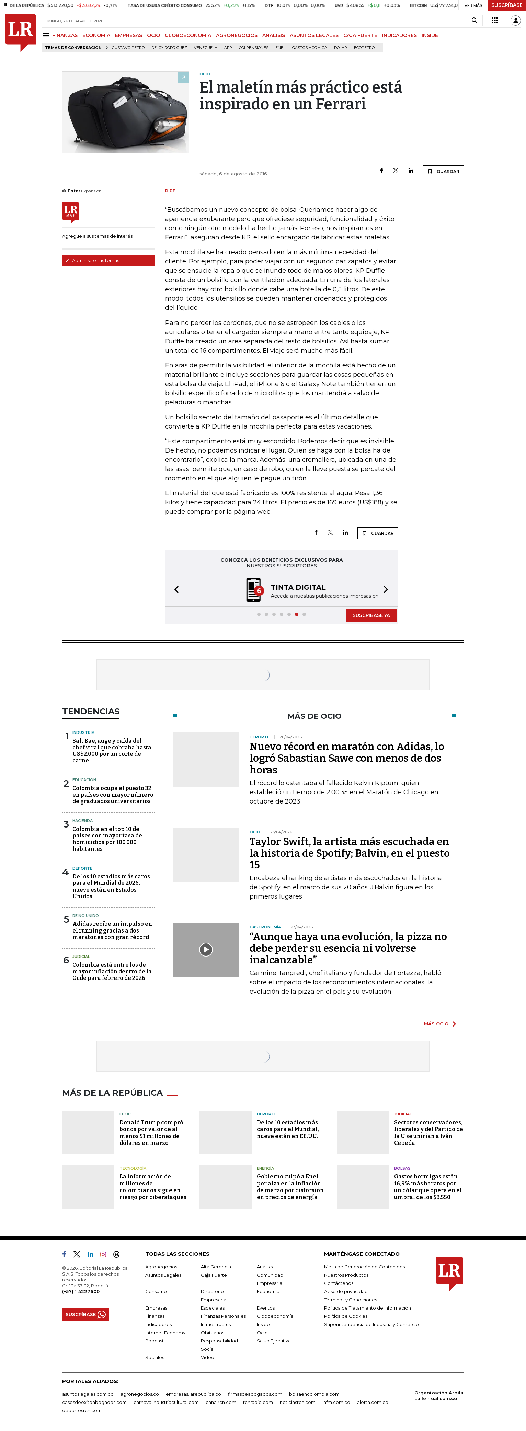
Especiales (213, 1308)
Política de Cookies (345, 1316)
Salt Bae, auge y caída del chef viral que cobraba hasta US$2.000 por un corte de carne (111, 751)
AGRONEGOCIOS (237, 35)
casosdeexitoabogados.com (94, 1402)
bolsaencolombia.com (314, 1394)
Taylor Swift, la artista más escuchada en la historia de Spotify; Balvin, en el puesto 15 (350, 853)
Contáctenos (338, 1283)
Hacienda (82, 820)
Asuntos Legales (163, 1275)
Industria (83, 732)
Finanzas (154, 1316)
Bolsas (402, 1168)
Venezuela (205, 48)
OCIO (153, 35)
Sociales (154, 1357)
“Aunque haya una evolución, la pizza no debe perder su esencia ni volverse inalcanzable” (348, 948)
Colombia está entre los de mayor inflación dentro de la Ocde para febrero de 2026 (112, 971)
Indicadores (158, 1324)
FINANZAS (65, 35)
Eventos (266, 1308)
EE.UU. (125, 1114)
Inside (263, 1324)
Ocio (262, 1332)
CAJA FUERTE (360, 35)
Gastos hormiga (309, 48)
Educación (84, 779)
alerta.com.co (372, 1402)
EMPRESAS (128, 35)
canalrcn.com (221, 1402)
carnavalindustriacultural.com (166, 1402)
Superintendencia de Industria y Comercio (371, 1324)
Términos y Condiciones (350, 1299)
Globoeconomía (275, 1316)
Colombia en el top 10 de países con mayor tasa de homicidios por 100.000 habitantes (107, 839)
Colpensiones (253, 48)
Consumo (156, 1291)
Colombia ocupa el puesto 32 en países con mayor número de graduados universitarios (112, 795)
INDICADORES (399, 35)
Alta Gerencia (216, 1266)
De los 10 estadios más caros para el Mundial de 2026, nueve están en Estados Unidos (111, 886)
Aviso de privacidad (346, 1291)
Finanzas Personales (223, 1316)
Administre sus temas (92, 260)
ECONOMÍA (96, 35)
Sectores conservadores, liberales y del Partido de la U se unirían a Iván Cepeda (428, 1132)
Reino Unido (85, 915)
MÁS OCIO (436, 1024)
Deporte (82, 868)
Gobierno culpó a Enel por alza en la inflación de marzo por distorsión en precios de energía (290, 1186)
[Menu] (47, 35)
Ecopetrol (365, 48)
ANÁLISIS (273, 35)
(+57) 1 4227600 (81, 1291)
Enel (280, 48)
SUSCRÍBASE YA (371, 615)
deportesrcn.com (82, 1410)
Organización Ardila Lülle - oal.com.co (439, 1395)
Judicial (81, 956)
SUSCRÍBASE (507, 5)
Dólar (340, 48)
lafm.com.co (336, 1402)
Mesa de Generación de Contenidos (364, 1266)
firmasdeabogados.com (255, 1394)
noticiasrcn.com (298, 1402)
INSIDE (430, 35)
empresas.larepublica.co (193, 1394)
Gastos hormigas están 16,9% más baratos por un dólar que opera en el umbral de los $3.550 (428, 1186)
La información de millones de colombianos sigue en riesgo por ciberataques (152, 1186)
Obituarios (212, 1332)
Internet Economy (165, 1332)
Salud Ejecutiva (274, 1341)
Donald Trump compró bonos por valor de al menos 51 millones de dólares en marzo (151, 1132)
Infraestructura (217, 1324)
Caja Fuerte (214, 1275)
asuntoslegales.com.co (88, 1394)
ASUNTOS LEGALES (314, 35)
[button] (174, 590)
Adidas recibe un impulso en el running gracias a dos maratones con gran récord (112, 930)
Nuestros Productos (346, 1275)
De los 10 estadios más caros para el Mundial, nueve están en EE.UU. (288, 1129)
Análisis (265, 1266)
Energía (265, 1168)
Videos (208, 1357)
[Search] (474, 20)
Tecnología (132, 1168)
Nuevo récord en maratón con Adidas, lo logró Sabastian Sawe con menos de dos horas (347, 758)
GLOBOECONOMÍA (188, 35)
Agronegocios (161, 1266)
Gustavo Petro (128, 48)
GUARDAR (443, 171)
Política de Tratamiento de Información (367, 1308)
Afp (228, 48)
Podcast (154, 1341)
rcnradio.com (258, 1402)
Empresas (156, 1308)
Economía (268, 1291)
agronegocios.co (140, 1394)
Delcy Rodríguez (169, 48)
